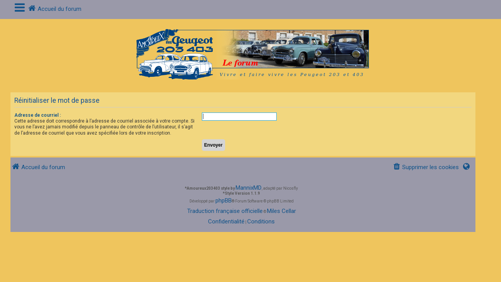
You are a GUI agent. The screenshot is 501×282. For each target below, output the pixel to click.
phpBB (223, 200)
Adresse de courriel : (37, 115)
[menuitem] (426, 167)
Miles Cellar (281, 211)
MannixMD (249, 187)
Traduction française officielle (225, 211)
